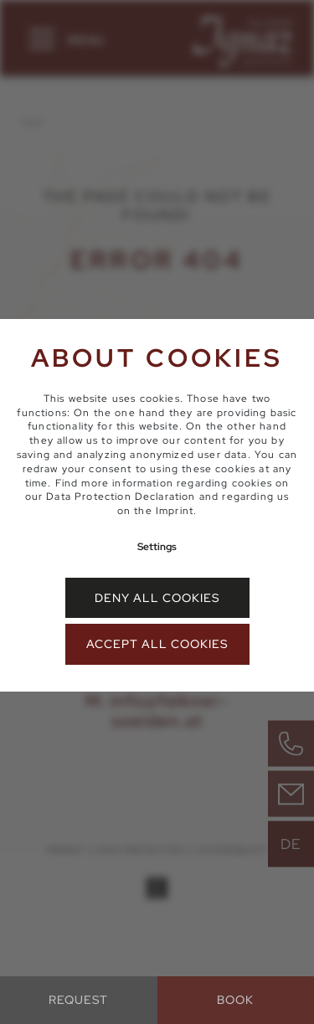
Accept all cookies (157, 643)
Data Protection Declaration (120, 496)
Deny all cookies (157, 597)
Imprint (174, 510)
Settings (157, 546)
